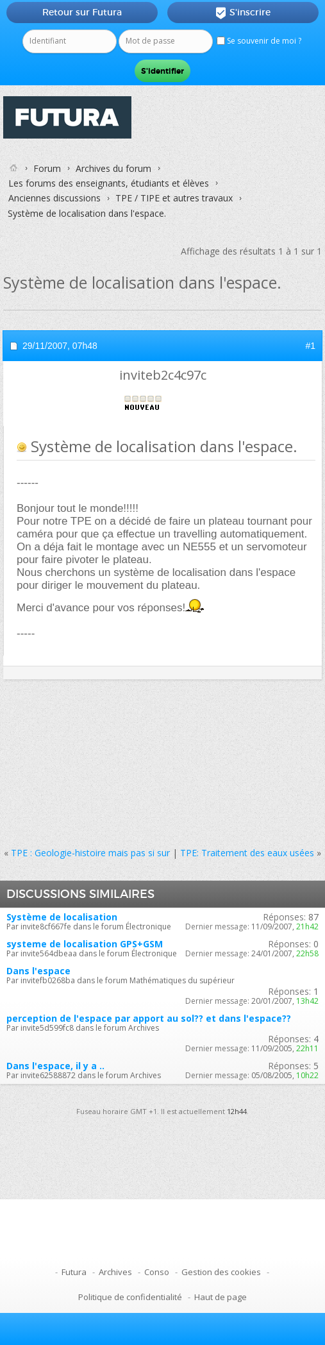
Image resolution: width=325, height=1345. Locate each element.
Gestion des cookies (221, 1272)
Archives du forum (113, 168)
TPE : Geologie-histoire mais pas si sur (90, 853)
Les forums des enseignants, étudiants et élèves (108, 183)
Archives (115, 1272)
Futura (74, 1272)
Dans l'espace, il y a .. (55, 1066)
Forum (47, 168)
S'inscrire (243, 12)
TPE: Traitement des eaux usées (247, 853)
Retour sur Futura (82, 12)
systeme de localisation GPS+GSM (84, 944)
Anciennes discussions (54, 198)
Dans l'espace (38, 971)
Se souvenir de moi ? (259, 40)
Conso (156, 1272)
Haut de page (220, 1297)
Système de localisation (61, 917)
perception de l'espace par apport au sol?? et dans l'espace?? (148, 1018)
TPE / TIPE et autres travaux (174, 198)
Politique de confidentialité (130, 1297)
